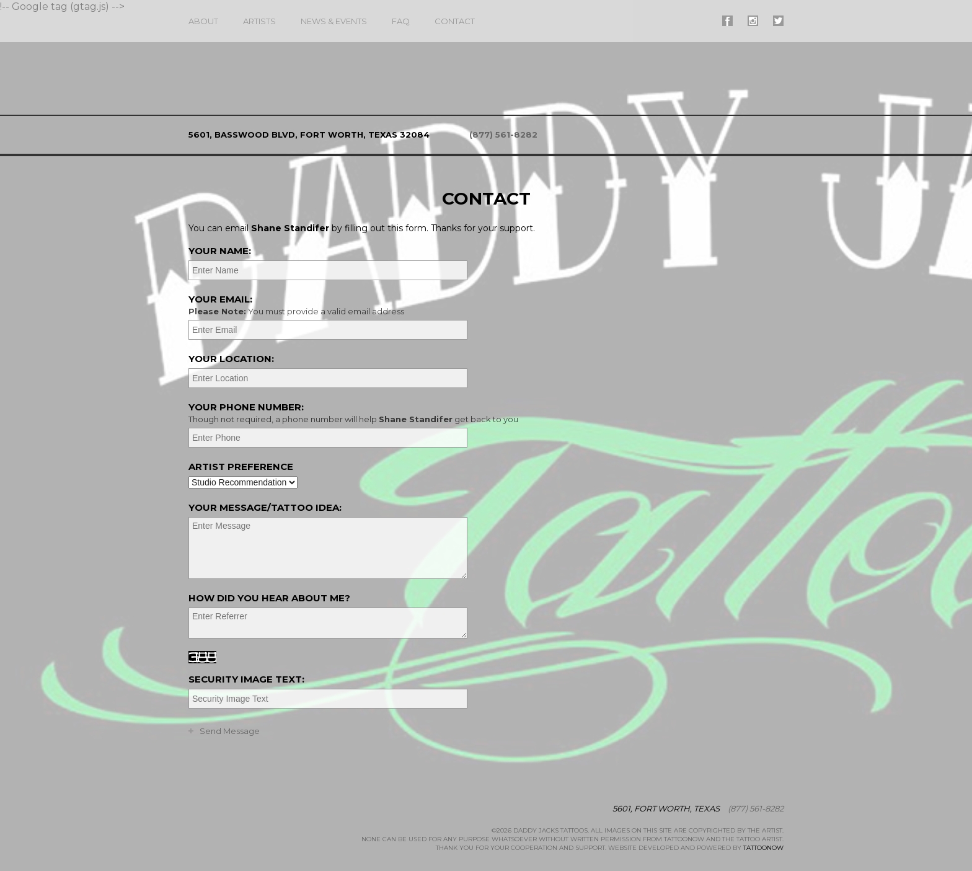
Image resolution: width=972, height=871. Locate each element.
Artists (259, 21)
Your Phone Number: (484, 413)
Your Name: (219, 251)
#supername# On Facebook (727, 20)
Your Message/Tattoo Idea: (265, 507)
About (203, 21)
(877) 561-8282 (503, 134)
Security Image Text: (246, 679)
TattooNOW (763, 848)
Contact (455, 21)
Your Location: (231, 359)
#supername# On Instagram (753, 20)
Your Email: (484, 305)
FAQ (401, 21)
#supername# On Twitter (778, 20)
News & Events (334, 21)
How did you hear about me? (269, 598)
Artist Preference (240, 466)
